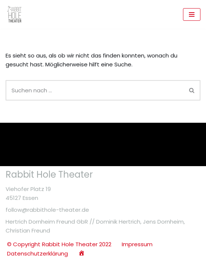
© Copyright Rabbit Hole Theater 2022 (59, 244)
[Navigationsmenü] (191, 14)
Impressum (137, 244)
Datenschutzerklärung (37, 253)
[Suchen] (95, 90)
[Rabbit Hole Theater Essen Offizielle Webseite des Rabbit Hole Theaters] (15, 14)
